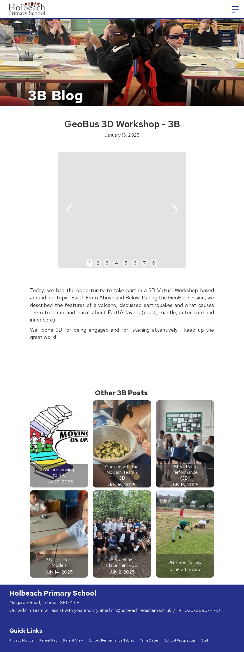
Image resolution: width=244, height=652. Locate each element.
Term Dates (149, 640)
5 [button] (125, 263)
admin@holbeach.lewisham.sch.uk (138, 610)
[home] (27, 9)
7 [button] (144, 263)
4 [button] (116, 263)
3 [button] (107, 263)
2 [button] (98, 263)
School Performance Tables (111, 640)
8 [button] (153, 263)
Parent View (73, 640)
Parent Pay (48, 640)
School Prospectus (179, 640)
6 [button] (135, 263)
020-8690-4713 (202, 610)
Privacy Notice (21, 640)
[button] (235, 9)
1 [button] (89, 263)
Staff (205, 640)
